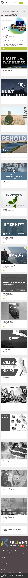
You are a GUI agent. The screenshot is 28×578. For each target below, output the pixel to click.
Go (14, 2)
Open (4, 48)
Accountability (15, 8)
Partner (10, 545)
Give (21, 2)
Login (27, 545)
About (14, 545)
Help (22, 545)
